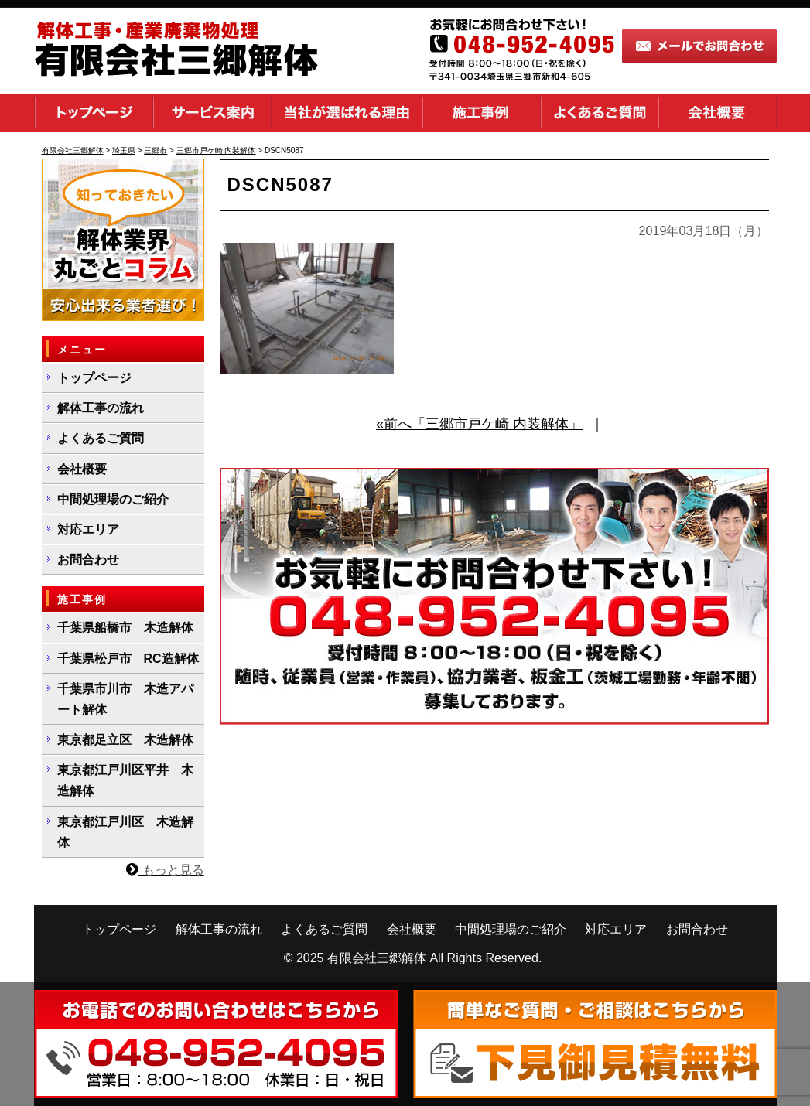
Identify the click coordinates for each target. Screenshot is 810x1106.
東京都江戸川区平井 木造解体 (125, 780)
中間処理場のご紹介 (113, 499)
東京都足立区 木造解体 (125, 739)
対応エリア (88, 529)
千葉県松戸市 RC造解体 (128, 658)
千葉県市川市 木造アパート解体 (125, 699)
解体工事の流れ (100, 408)
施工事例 (481, 113)
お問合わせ (88, 559)
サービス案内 (212, 113)
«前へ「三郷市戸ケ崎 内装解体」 (479, 424)
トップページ (93, 113)
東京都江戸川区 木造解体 (125, 832)
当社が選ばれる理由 (347, 113)
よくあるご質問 (599, 113)
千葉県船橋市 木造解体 (125, 627)
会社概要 (717, 113)
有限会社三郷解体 (376, 957)
